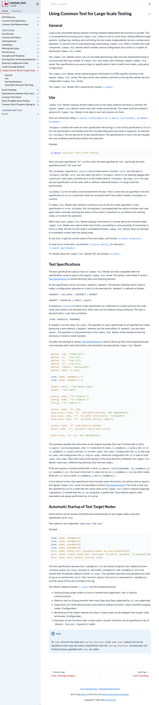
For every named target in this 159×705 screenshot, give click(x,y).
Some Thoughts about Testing (15, 100)
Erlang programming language (115, 694)
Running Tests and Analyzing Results (19, 59)
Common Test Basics (11, 37)
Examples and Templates (13, 55)
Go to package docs (89, 689)
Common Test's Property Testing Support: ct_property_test (19, 104)
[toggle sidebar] (37, 4)
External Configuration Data (15, 63)
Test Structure (8, 52)
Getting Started (9, 41)
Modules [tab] (16, 11)
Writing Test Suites (10, 48)
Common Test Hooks (11, 97)
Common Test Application (14, 20)
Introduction (8, 33)
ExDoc (83, 694)
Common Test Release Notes (15, 24)
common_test (17, 2)
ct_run (5, 113)
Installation (7, 44)
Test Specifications (13, 81)
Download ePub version (109, 689)
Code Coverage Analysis (13, 66)
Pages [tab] (5, 11)
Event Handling (9, 89)
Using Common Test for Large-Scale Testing (19, 70)
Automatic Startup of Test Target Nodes (20, 84)
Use (6, 78)
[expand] (38, 17)
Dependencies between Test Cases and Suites (19, 93)
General (8, 75)
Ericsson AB (110, 700)
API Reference (8, 17)
